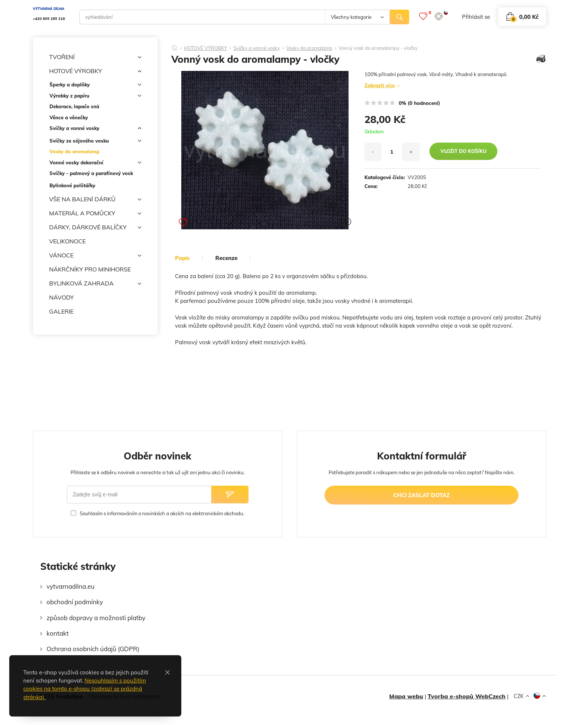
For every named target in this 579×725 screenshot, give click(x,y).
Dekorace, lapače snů (74, 106)
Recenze (226, 258)
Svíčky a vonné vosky (95, 129)
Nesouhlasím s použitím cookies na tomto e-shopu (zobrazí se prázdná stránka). (84, 689)
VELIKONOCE (67, 241)
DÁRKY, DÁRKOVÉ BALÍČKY (95, 227)
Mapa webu (406, 696)
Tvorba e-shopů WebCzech (467, 696)
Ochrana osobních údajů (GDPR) (93, 649)
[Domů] (175, 45)
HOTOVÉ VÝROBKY (95, 71)
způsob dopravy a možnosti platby (96, 618)
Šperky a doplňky (95, 85)
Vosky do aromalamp (74, 151)
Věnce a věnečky (68, 117)
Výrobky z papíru (95, 97)
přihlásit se (476, 16)
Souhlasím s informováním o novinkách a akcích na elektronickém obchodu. (162, 513)
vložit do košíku (464, 151)
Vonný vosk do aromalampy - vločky (378, 48)
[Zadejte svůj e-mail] (139, 494)
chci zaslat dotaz (421, 495)
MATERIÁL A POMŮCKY (95, 213)
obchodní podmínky (75, 602)
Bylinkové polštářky (72, 185)
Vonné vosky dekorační (95, 163)
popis (182, 258)
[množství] (391, 152)
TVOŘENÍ (95, 57)
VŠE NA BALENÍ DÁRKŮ (95, 199)
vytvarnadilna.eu (71, 586)
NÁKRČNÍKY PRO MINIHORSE (90, 269)
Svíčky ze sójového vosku (95, 142)
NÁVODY (61, 297)
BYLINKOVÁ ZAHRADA (95, 283)
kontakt (58, 633)
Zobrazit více (379, 85)
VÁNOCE (95, 255)
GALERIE (61, 311)
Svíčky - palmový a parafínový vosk (91, 173)
